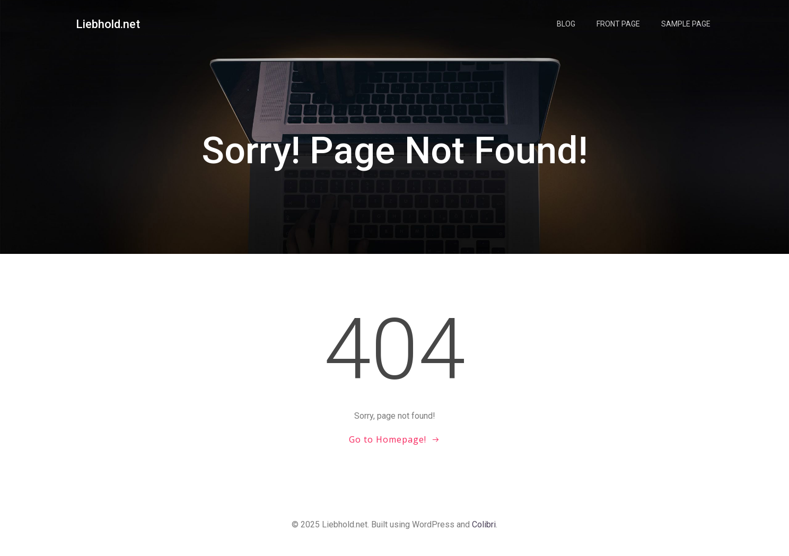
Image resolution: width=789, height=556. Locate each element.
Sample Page (686, 24)
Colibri (484, 524)
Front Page (618, 24)
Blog (566, 24)
